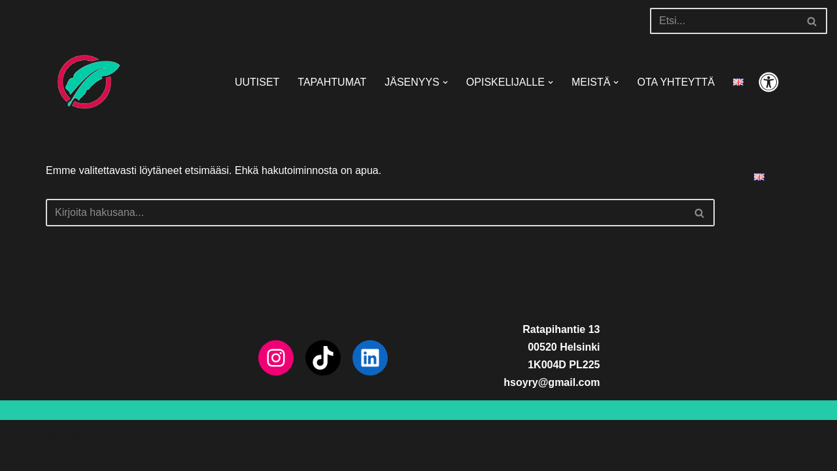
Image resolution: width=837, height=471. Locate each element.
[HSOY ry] (85, 82)
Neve (58, 454)
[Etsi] (724, 21)
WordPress (134, 454)
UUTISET (257, 82)
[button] (445, 82)
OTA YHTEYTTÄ (676, 82)
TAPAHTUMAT (332, 82)
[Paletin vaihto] (769, 82)
